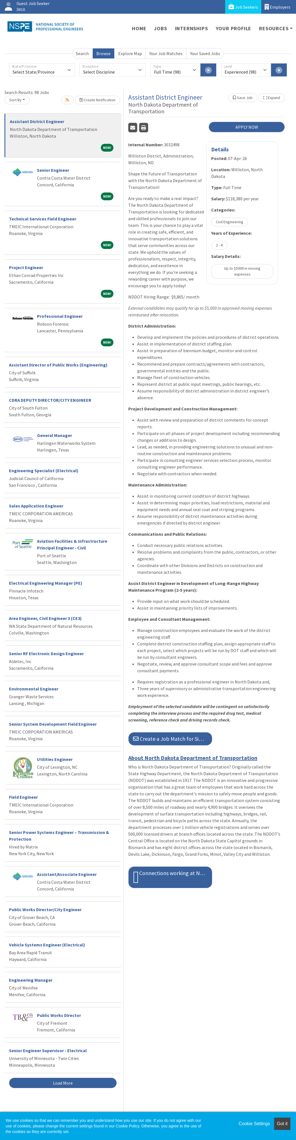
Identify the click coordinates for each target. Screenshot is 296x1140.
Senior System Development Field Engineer (53, 724)
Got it (282, 1123)
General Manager (54, 435)
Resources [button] (273, 28)
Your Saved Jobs (205, 53)
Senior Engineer (53, 170)
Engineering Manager (30, 980)
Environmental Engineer (33, 689)
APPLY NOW (247, 127)
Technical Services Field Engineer (42, 219)
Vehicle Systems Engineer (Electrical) (47, 945)
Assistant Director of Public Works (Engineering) (58, 365)
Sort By (15, 99)
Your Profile (233, 28)
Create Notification (97, 99)
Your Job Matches (166, 53)
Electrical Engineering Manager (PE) (45, 583)
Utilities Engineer (55, 759)
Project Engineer (26, 267)
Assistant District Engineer (37, 121)
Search (82, 53)
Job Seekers (243, 6)
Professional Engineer (60, 316)
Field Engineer (23, 797)
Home (139, 28)
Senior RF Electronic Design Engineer (46, 653)
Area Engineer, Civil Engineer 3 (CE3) (45, 618)
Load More (63, 1083)
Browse (103, 53)
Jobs (160, 28)
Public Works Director (59, 1015)
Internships (191, 28)
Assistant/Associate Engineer (67, 874)
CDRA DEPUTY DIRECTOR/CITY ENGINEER (50, 400)
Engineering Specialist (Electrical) (43, 470)
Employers (277, 6)
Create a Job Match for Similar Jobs (172, 738)
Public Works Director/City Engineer (45, 909)
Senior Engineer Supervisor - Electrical (48, 1050)
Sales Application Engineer (36, 506)
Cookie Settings (254, 1123)
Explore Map (130, 53)
